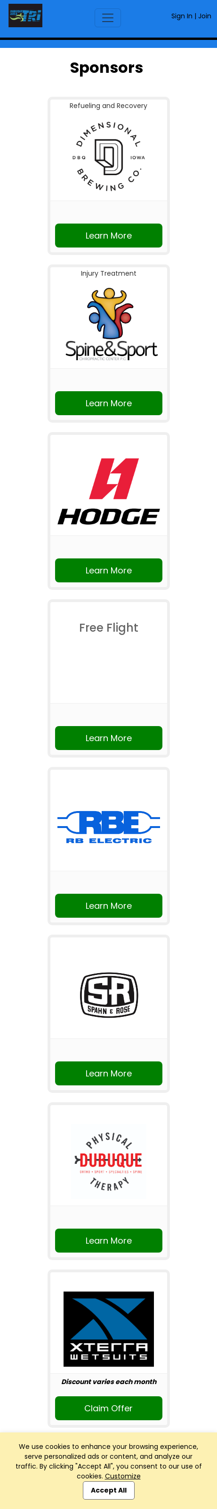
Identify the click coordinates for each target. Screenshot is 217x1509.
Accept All (109, 1490)
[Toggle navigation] (108, 17)
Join (204, 16)
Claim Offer (108, 1408)
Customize (123, 1476)
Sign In (182, 16)
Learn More (109, 235)
